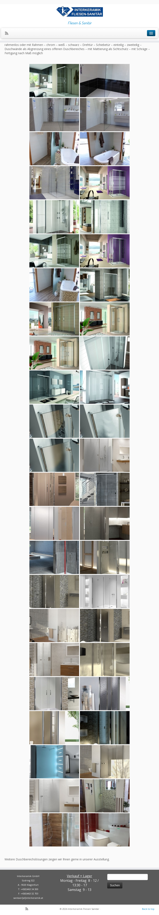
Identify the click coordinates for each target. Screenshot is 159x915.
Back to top (148, 908)
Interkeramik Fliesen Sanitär (83, 908)
